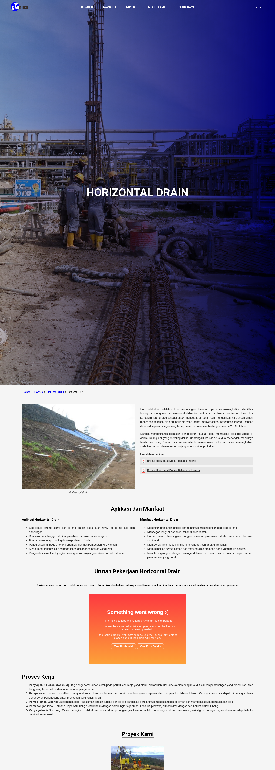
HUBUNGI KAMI (184, 7)
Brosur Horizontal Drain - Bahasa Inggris (171, 461)
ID (265, 7)
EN (255, 7)
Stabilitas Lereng (55, 392)
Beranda (26, 392)
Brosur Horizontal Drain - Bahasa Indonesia (173, 470)
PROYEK (130, 7)
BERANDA (87, 7)
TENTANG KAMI (155, 7)
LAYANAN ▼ (109, 7)
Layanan (38, 392)
